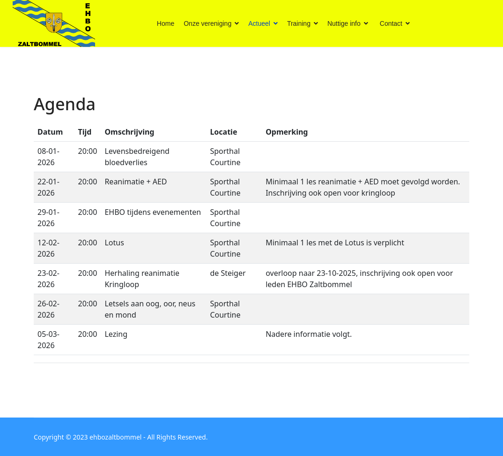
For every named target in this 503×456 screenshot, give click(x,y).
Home (165, 23)
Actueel (259, 23)
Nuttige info (344, 23)
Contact (391, 23)
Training (299, 23)
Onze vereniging (207, 23)
